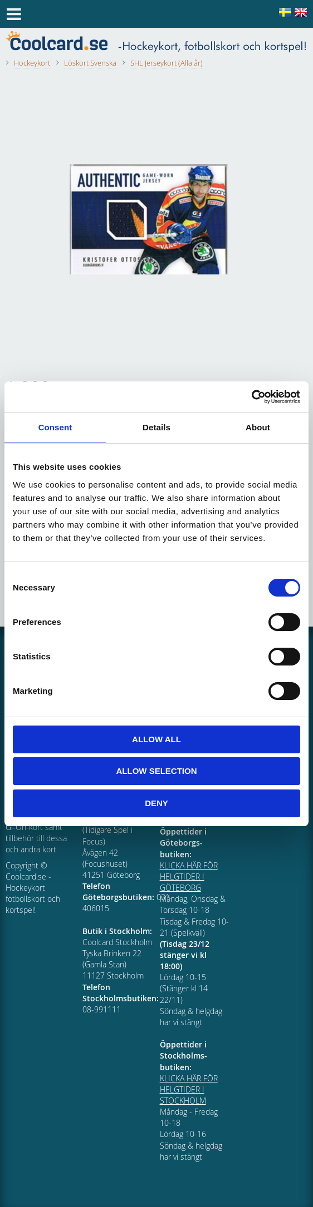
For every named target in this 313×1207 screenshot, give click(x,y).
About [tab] (258, 427)
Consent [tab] (55, 427)
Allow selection (156, 771)
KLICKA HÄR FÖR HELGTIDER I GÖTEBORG (189, 876)
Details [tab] (156, 427)
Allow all (156, 739)
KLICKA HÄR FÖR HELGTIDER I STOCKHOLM (189, 1089)
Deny (156, 803)
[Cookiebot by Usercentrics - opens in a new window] (251, 397)
